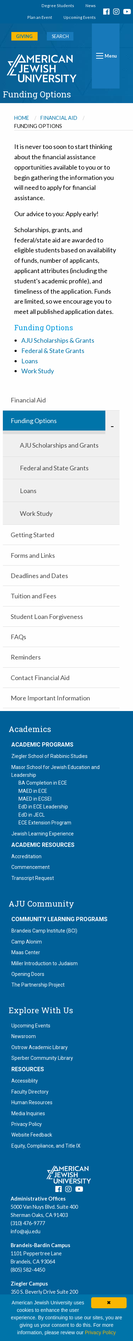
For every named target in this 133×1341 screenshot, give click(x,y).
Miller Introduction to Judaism (44, 963)
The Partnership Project (38, 985)
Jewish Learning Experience (42, 834)
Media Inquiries (28, 1113)
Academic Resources (42, 845)
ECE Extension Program (44, 823)
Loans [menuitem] (28, 491)
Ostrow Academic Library (39, 1047)
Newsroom (23, 1036)
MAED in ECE (32, 791)
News (90, 5)
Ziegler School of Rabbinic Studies (49, 756)
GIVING (24, 36)
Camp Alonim (26, 942)
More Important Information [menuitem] (50, 698)
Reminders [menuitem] (26, 657)
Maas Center (25, 952)
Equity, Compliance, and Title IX (46, 1146)
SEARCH (60, 36)
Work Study (37, 371)
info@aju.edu (25, 1231)
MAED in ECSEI (34, 799)
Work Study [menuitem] (36, 513)
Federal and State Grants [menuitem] (54, 468)
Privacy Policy (26, 1124)
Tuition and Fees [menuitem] (33, 596)
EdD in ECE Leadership (43, 807)
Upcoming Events (79, 17)
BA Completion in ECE (42, 783)
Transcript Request (32, 878)
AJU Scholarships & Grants (57, 340)
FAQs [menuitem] (18, 637)
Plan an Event (39, 17)
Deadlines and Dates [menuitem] (39, 575)
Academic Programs (42, 745)
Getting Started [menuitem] (32, 535)
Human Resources (31, 1102)
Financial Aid (58, 118)
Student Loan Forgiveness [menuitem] (47, 616)
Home (21, 118)
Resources (27, 1069)
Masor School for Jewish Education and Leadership (55, 771)
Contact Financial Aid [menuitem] (40, 678)
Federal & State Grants (52, 350)
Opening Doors (27, 974)
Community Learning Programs (59, 919)
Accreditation (26, 856)
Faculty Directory (30, 1092)
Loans (29, 361)
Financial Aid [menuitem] (28, 400)
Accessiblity (24, 1081)
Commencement (30, 867)
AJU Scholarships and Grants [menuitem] (59, 445)
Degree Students (57, 5)
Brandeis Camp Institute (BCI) (44, 931)
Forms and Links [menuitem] (33, 555)
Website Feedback (31, 1135)
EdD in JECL (31, 815)
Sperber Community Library (42, 1058)
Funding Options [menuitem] (34, 420)
